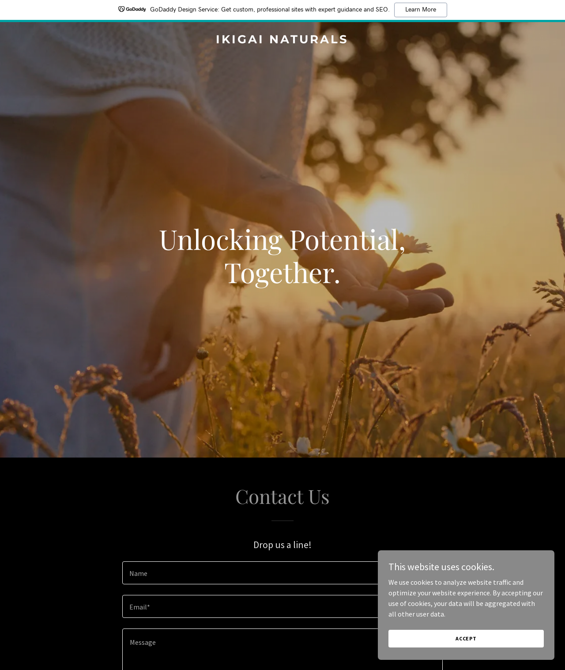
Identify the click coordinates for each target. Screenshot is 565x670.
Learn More (420, 10)
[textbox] (282, 572)
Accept (466, 638)
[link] (283, 40)
